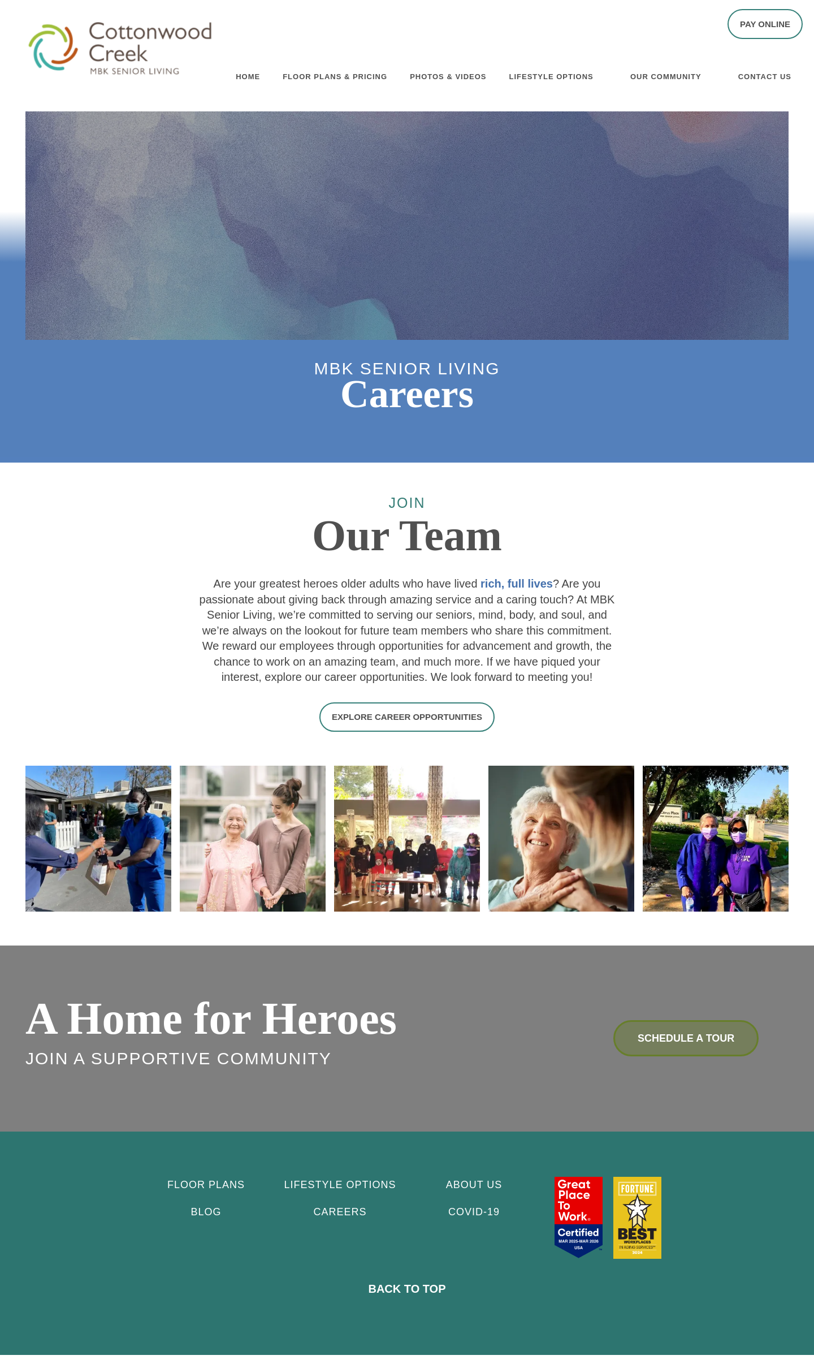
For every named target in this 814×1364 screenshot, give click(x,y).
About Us (474, 1193)
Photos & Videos (448, 74)
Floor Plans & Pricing (335, 74)
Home (248, 74)
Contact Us (764, 74)
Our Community (666, 74)
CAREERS (339, 1221)
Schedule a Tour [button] (686, 1048)
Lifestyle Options (551, 74)
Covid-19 (474, 1221)
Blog (205, 1221)
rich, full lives (516, 594)
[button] (765, 24)
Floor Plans (206, 1193)
